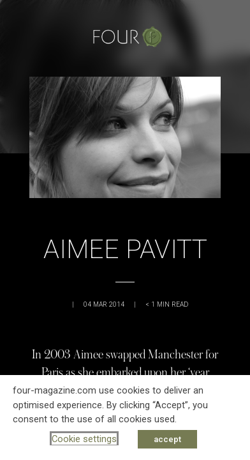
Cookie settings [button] (84, 439)
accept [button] (167, 439)
